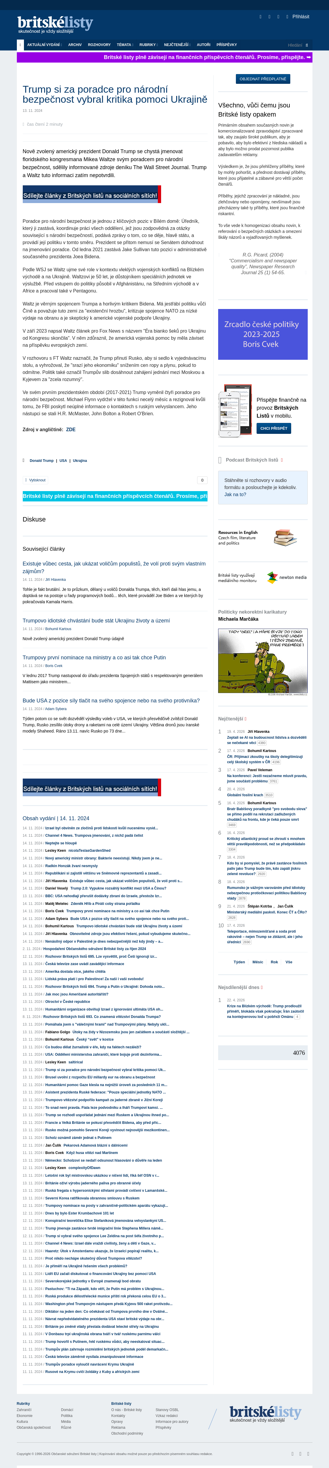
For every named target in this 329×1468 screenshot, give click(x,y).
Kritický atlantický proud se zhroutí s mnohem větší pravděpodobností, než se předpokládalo (266, 844)
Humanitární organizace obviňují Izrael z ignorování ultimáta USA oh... (104, 1009)
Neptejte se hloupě (61, 843)
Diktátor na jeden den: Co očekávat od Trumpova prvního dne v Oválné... (106, 1312)
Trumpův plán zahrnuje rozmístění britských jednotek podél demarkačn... (106, 1349)
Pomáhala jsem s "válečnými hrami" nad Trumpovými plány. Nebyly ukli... (107, 1024)
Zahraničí (24, 1410)
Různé (66, 1428)
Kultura (22, 1422)
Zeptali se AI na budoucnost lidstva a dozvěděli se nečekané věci (267, 740)
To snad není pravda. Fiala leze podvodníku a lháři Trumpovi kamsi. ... (104, 1108)
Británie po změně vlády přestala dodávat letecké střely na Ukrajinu (102, 1327)
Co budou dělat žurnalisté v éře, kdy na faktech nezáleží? (93, 1047)
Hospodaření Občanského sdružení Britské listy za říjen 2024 (94, 949)
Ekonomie (25, 1416)
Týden (239, 962)
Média (66, 1422)
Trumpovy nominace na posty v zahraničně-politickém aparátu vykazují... (106, 1206)
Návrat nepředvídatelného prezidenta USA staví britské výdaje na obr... (104, 1319)
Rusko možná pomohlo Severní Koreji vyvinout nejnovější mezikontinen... (107, 1130)
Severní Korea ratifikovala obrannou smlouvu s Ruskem (92, 1198)
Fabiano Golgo (57, 1032)
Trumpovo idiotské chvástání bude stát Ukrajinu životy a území (96, 621)
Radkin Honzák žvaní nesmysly (71, 866)
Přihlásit (297, 16)
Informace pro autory (172, 1422)
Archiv (75, 45)
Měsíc (257, 962)
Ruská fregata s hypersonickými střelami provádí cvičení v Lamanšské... (106, 1191)
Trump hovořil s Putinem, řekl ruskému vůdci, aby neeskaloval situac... (104, 1342)
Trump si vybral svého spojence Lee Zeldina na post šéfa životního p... (104, 1236)
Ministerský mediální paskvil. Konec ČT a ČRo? (267, 915)
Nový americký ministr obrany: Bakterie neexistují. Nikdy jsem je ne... (103, 858)
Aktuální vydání (44, 45)
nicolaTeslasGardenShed (90, 851)
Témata (125, 45)
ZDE (71, 429)
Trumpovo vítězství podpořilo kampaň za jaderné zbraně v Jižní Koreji (104, 1100)
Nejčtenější (177, 45)
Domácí (67, 1410)
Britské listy (58, 25)
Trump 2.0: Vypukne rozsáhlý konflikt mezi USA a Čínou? (119, 888)
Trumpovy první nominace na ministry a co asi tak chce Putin (94, 658)
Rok (274, 962)
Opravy (117, 1422)
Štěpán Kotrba (260, 906)
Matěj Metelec (56, 904)
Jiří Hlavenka (55, 580)
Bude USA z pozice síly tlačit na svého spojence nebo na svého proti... (129, 919)
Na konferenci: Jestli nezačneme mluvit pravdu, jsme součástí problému (267, 779)
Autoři (203, 45)
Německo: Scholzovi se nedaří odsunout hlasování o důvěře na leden (103, 1160)
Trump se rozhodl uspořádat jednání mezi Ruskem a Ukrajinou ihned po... (107, 1115)
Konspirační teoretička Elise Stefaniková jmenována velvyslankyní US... (105, 1221)
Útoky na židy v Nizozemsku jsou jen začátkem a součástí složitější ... (131, 1032)
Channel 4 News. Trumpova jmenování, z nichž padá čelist (94, 835)
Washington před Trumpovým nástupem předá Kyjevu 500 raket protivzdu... (108, 1304)
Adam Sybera (56, 709)
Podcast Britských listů (249, 459)
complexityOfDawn (85, 1168)
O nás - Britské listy (126, 1410)
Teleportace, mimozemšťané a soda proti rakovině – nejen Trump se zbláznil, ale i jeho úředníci (264, 937)
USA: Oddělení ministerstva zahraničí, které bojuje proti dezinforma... (103, 1054)
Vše (289, 962)
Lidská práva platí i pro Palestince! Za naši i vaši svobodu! (94, 979)
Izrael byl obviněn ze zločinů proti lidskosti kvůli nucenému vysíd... (101, 828)
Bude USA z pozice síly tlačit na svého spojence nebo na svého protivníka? (111, 701)
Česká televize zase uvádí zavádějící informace (84, 964)
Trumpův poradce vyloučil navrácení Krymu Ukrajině (89, 1364)
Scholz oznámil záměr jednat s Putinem (78, 1138)
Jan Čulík (53, 1145)
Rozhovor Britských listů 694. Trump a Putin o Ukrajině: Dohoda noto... (105, 987)
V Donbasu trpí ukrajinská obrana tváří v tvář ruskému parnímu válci (102, 1334)
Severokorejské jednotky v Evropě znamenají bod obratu (93, 1281)
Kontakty (118, 1416)
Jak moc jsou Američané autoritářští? (76, 994)
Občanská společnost (34, 1428)
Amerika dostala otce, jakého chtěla (75, 972)
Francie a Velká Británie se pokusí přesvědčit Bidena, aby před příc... (103, 1123)
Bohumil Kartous (58, 629)
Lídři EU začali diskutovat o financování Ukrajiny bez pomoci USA (100, 1274)
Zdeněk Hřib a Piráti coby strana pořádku (105, 904)
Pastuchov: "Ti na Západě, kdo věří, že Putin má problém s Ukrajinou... (104, 1289)
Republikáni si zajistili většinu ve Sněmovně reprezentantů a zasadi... (103, 873)
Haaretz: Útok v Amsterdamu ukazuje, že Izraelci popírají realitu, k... (102, 1251)
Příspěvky (227, 45)
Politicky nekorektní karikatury (252, 615)
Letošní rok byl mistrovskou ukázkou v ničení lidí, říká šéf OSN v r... (102, 1175)
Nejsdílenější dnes (239, 987)
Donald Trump (42, 461)
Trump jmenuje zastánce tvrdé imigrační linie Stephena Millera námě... (104, 1228)
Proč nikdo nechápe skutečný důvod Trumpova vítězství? (93, 1258)
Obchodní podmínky (127, 1433)
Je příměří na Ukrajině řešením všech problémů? (86, 1266)
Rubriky (149, 45)
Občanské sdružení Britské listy (73, 1454)
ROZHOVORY (99, 45)
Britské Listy (266, 1414)
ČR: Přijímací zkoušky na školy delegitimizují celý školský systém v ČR (265, 760)
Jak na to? (235, 494)
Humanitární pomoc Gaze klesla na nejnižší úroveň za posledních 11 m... (106, 1085)
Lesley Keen (55, 851)
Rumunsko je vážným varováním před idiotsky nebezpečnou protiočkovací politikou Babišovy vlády (266, 893)
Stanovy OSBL (167, 1410)
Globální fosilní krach (250, 795)
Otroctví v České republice (67, 1002)
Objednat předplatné (263, 79)
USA (63, 461)
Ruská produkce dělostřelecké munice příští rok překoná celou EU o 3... (105, 1296)
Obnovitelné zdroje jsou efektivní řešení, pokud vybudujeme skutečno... (130, 934)
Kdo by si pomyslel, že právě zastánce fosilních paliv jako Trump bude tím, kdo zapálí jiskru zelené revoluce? (267, 869)
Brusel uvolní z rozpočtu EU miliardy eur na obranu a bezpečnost (100, 1077)
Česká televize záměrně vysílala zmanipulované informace (94, 1357)
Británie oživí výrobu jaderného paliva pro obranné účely (93, 1183)
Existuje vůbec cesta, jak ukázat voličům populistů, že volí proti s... (126, 881)
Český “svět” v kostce (95, 1039)
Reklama (118, 1428)
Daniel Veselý (56, 888)
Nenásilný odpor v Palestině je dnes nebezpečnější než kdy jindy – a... (104, 941)
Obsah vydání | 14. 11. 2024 (56, 818)
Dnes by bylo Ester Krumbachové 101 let (79, 1213)
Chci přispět (273, 428)
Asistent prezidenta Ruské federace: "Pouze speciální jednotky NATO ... (105, 1092)
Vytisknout (35, 480)
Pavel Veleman (260, 770)
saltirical (76, 1062)
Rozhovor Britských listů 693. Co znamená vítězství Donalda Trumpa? (102, 1017)
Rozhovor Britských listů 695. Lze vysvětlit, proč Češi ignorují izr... (101, 956)
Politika (67, 1416)
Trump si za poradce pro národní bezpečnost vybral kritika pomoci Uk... (105, 1070)
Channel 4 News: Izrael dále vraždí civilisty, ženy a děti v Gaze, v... (100, 1243)
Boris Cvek (53, 666)
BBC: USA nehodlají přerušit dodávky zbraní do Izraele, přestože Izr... (103, 896)
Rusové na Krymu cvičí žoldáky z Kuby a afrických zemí (92, 1372)
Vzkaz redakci (167, 1416)
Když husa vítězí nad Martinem (92, 1153)
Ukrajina (80, 461)
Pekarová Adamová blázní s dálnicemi (95, 1145)
